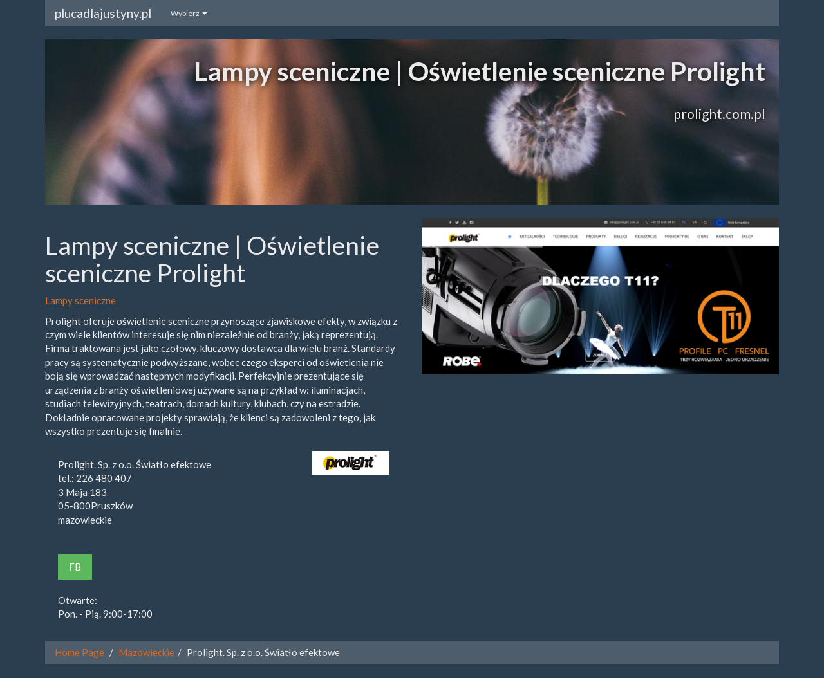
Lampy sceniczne (80, 300)
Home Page (79, 652)
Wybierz (189, 13)
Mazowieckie (146, 652)
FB (75, 567)
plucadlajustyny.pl (103, 13)
